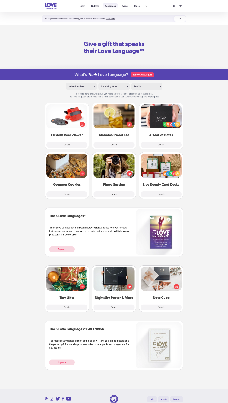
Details (67, 145)
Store (137, 6)
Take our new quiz (142, 74)
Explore (62, 249)
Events (125, 6)
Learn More (110, 18)
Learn (82, 6)
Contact (176, 399)
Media (163, 399)
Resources (110, 6)
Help (152, 399)
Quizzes (95, 6)
